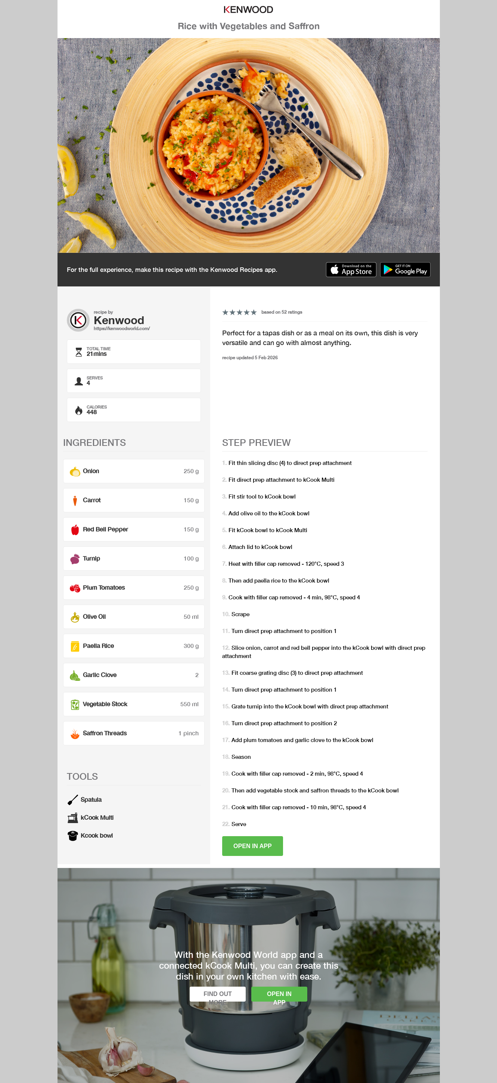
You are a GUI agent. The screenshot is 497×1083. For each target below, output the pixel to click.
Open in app (252, 846)
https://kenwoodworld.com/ (122, 328)
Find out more (218, 996)
